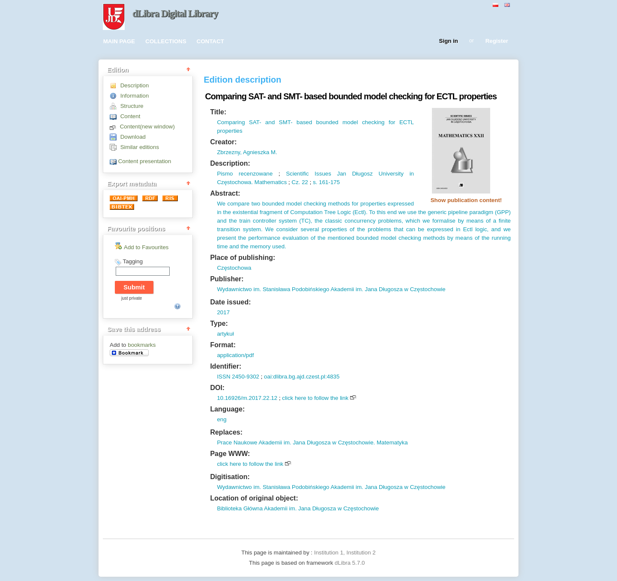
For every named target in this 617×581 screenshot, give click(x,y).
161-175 (328, 182)
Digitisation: (229, 476)
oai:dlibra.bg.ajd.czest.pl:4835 (301, 376)
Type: (219, 323)
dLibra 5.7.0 (350, 563)
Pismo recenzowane (245, 173)
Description (134, 85)
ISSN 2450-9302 (238, 376)
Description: (230, 163)
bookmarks (142, 345)
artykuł (225, 334)
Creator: (223, 142)
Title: (218, 112)
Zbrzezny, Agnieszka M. (247, 152)
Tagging (133, 261)
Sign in (448, 41)
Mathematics (270, 182)
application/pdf (235, 355)
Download (133, 137)
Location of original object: (254, 498)
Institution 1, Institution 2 (345, 552)
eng (221, 419)
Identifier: (225, 366)
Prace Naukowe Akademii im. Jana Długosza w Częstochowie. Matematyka (312, 442)
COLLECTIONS (165, 41)
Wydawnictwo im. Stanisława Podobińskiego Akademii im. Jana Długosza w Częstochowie (331, 289)
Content (130, 116)
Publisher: (226, 279)
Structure (132, 106)
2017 (223, 312)
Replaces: (226, 432)
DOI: (217, 387)
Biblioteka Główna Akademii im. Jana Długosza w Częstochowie (298, 508)
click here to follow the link (315, 398)
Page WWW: (230, 453)
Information (134, 95)
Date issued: (230, 302)
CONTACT (210, 41)
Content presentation (144, 161)
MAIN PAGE (119, 41)
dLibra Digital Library (175, 13)
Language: (227, 409)
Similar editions (139, 147)
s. (315, 182)
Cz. (296, 182)
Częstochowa (234, 268)
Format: (223, 345)
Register (496, 41)
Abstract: (225, 193)
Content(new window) (147, 126)
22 (304, 182)
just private (131, 298)
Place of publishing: (242, 257)
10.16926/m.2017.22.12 (247, 398)
